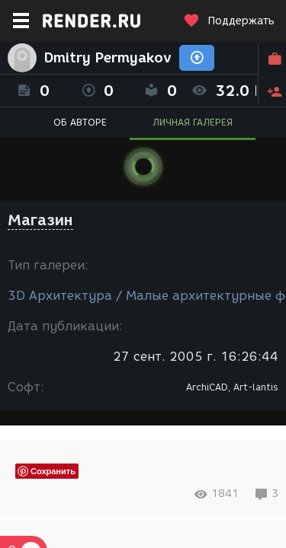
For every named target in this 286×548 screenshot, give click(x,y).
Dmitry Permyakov (108, 57)
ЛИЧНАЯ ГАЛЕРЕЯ (193, 122)
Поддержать (229, 21)
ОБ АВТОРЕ (80, 122)
